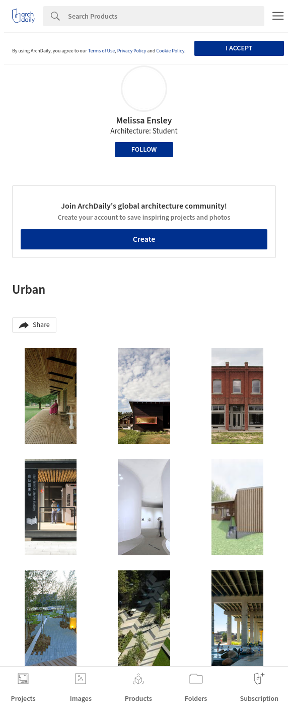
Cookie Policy (170, 50)
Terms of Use (101, 50)
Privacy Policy (132, 50)
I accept (239, 48)
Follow (144, 150)
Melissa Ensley (144, 120)
